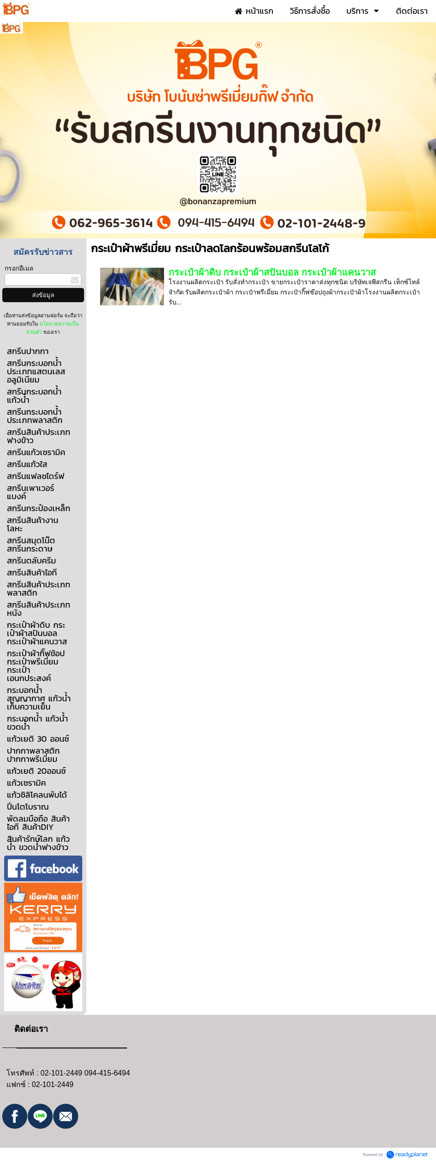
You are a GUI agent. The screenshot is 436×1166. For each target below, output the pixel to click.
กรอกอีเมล (19, 268)
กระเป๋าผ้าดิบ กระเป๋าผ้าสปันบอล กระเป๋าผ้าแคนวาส (272, 272)
